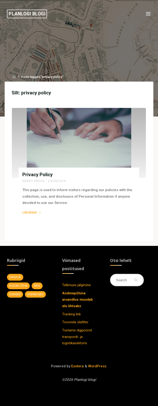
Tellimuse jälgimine (76, 285)
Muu (25, 163)
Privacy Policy (37, 174)
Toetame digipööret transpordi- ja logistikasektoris (77, 336)
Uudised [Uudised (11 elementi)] (15, 294)
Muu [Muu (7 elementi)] (37, 285)
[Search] (136, 280)
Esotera (77, 366)
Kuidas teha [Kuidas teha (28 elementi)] (18, 285)
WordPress (97, 366)
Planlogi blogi (27, 14)
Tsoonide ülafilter (75, 322)
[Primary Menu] (148, 14)
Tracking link (71, 314)
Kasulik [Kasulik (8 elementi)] (15, 277)
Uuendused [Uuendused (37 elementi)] (35, 294)
